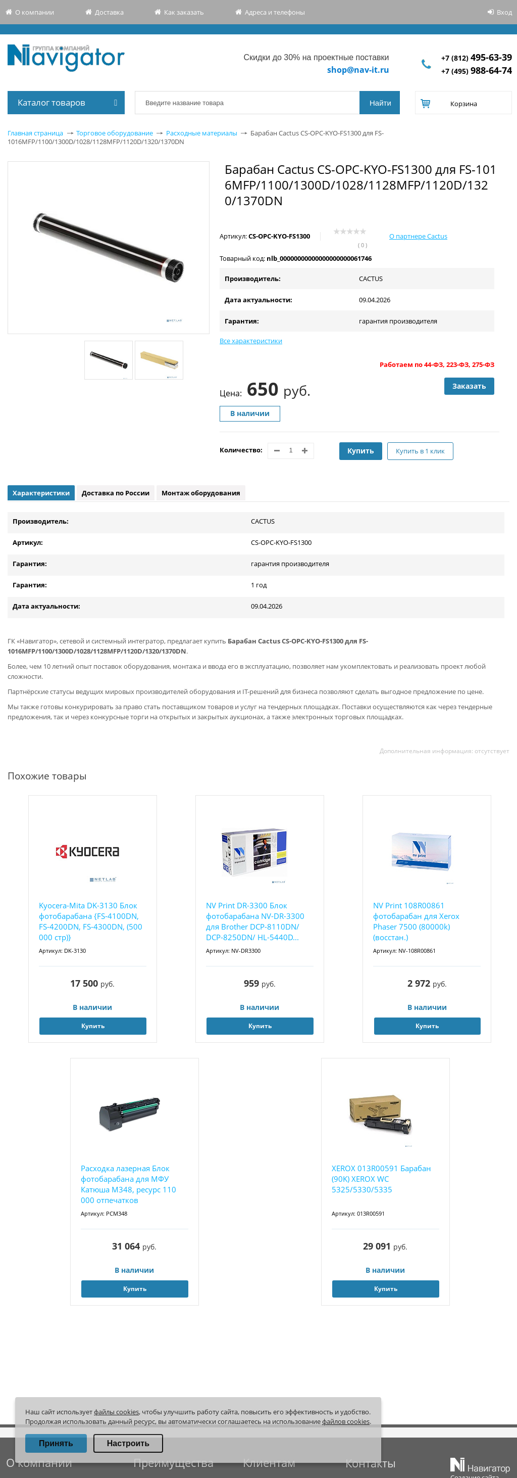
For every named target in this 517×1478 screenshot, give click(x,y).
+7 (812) (476, 58)
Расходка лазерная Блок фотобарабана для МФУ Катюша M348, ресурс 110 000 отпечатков (128, 1184)
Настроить (128, 1443)
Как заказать (184, 12)
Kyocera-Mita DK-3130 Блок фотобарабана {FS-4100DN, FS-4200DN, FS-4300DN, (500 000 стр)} (90, 921)
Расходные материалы (201, 132)
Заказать (469, 386)
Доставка (109, 12)
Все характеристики (251, 340)
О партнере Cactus (418, 236)
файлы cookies (116, 1411)
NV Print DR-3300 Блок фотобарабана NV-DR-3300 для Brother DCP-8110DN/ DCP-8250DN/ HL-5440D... (255, 921)
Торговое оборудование (114, 132)
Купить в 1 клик (420, 450)
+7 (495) (476, 71)
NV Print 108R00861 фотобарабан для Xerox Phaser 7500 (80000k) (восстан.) (416, 921)
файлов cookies (346, 1421)
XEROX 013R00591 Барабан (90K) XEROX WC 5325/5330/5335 (381, 1178)
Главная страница (35, 132)
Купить (360, 450)
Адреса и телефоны (275, 12)
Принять (56, 1443)
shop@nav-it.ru (358, 69)
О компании (34, 12)
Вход (504, 12)
